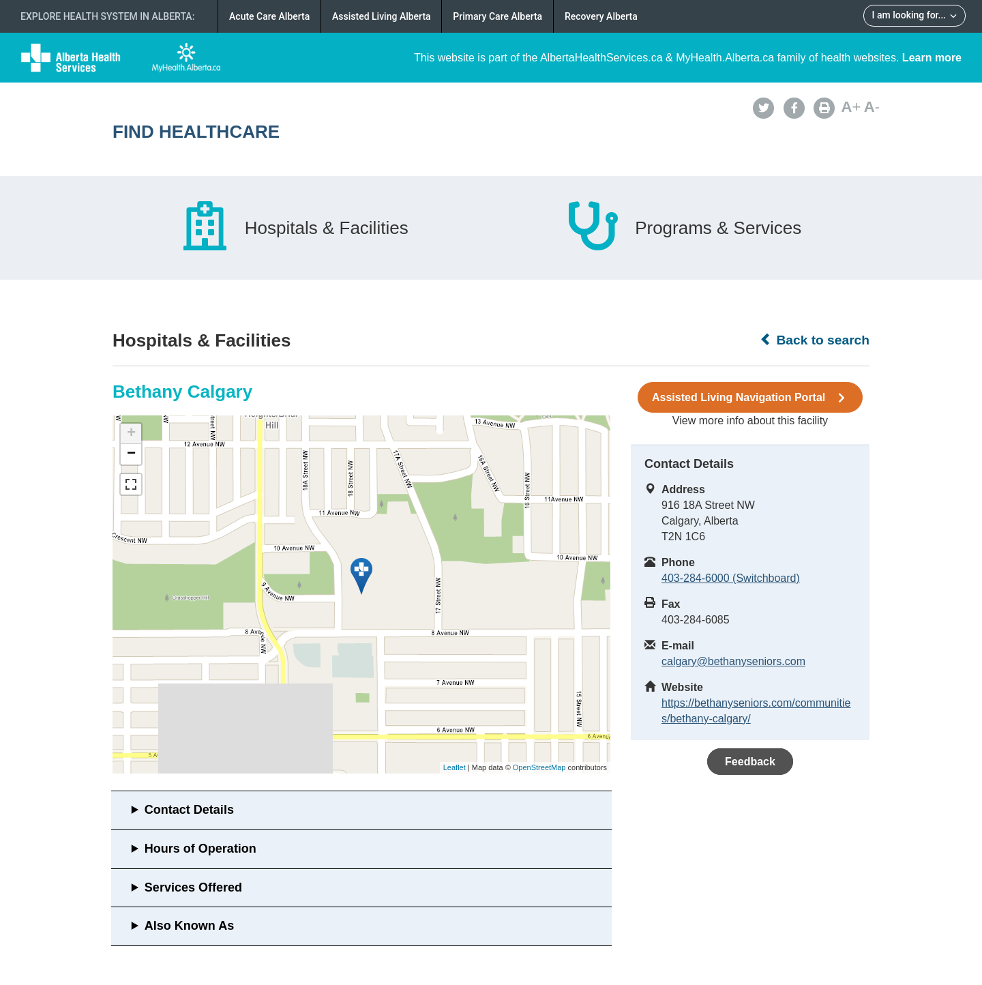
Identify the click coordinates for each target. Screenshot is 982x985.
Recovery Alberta (601, 16)
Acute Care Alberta (269, 16)
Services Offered (193, 887)
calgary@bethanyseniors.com (733, 661)
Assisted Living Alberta (381, 16)
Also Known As (189, 925)
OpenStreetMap (539, 767)
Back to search (814, 339)
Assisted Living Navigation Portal (750, 398)
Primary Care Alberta (497, 16)
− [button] (131, 454)
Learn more (932, 57)
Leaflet (454, 767)
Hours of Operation (200, 848)
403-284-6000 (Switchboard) (730, 578)
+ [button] (131, 434)
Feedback (750, 761)
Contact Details (189, 810)
